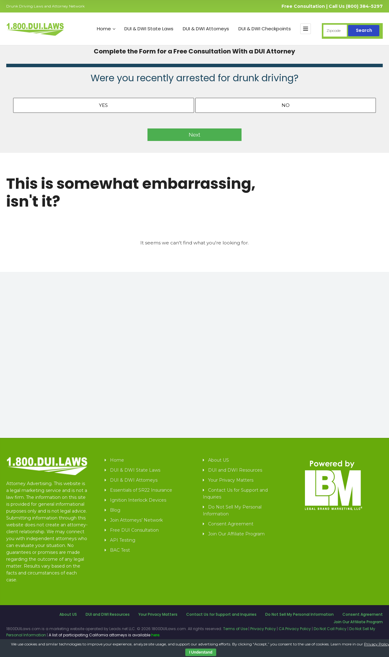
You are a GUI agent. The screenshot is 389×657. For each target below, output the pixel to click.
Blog (115, 510)
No (286, 105)
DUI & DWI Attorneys (206, 29)
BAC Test (120, 550)
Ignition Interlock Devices (138, 500)
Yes (103, 105)
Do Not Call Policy (330, 628)
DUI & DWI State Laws (148, 29)
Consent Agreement (230, 524)
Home (106, 29)
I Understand (200, 652)
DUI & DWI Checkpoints (264, 29)
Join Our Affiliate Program (236, 534)
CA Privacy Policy (295, 628)
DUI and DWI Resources (235, 470)
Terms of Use (235, 628)
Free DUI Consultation (134, 530)
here (155, 635)
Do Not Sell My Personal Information (232, 510)
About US (218, 460)
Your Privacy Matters (230, 480)
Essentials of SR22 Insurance (141, 490)
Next (194, 135)
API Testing (122, 540)
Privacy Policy (263, 628)
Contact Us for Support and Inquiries (235, 493)
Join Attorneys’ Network (136, 520)
